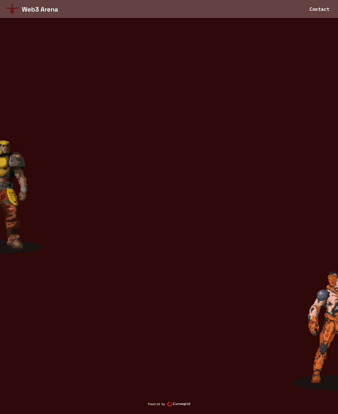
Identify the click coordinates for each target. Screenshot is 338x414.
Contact (319, 9)
